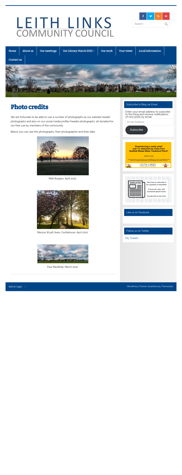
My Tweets (131, 238)
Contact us (15, 59)
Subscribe (136, 129)
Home (12, 50)
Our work (107, 50)
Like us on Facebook (137, 212)
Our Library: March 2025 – (78, 50)
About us (27, 50)
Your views (125, 50)
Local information (150, 50)
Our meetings (48, 50)
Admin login (15, 287)
